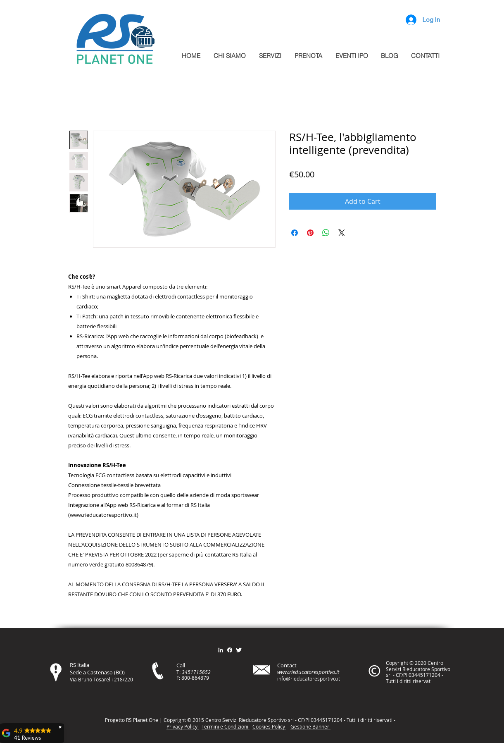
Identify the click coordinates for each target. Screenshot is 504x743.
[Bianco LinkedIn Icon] (220, 650)
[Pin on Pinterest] (310, 233)
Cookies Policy (269, 726)
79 (206, 677)
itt (368, 720)
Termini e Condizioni (226, 726)
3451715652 (196, 672)
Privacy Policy (182, 726)
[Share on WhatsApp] (326, 233)
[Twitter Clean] (238, 650)
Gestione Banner (310, 726)
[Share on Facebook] (295, 233)
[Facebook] (229, 650)
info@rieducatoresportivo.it (308, 678)
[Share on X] (342, 233)
